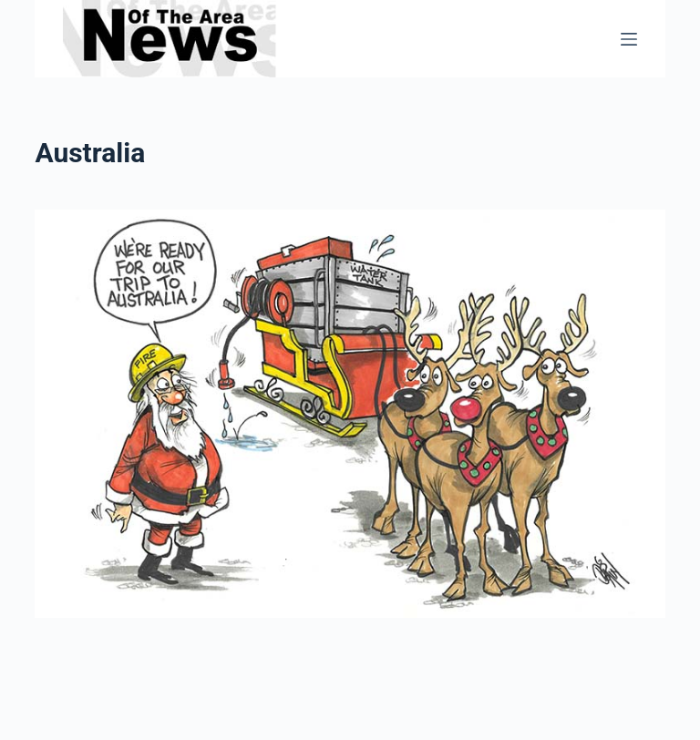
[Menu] (629, 39)
